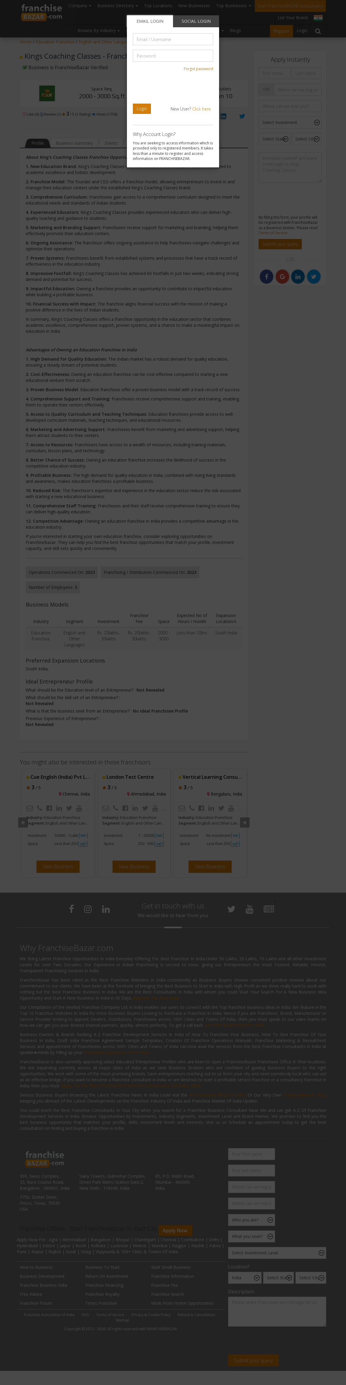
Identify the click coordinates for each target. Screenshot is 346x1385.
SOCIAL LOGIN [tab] (196, 21)
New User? (191, 109)
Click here (201, 109)
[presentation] (174, 87)
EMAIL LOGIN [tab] (149, 21)
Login (142, 108)
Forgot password (198, 68)
